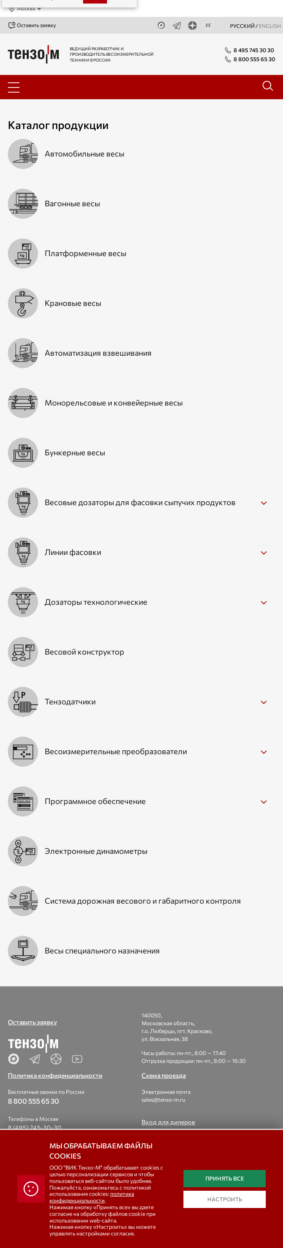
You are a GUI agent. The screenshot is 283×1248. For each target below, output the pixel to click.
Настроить (224, 1199)
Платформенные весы (85, 253)
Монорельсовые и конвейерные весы (114, 402)
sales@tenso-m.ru (163, 1099)
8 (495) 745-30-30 (35, 1127)
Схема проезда (164, 1075)
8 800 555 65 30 (33, 1101)
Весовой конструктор (84, 651)
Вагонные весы (72, 203)
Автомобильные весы (84, 153)
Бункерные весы (75, 452)
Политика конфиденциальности (55, 1075)
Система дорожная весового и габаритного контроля (143, 900)
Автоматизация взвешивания (98, 352)
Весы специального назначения (102, 950)
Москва (21, 9)
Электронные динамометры (96, 850)
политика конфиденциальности (91, 1197)
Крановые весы (73, 302)
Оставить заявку (32, 25)
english (270, 26)
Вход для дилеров (168, 1122)
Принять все (224, 1178)
